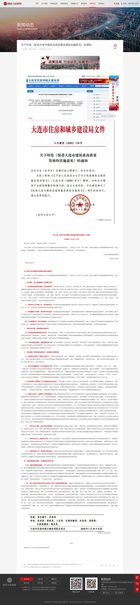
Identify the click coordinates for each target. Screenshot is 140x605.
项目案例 (84, 3)
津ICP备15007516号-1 (76, 602)
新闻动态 (93, 3)
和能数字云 (74, 3)
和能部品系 (54, 3)
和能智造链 (64, 3)
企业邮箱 (119, 592)
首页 (37, 3)
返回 (119, 28)
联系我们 (101, 3)
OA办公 (106, 592)
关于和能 (44, 3)
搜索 (116, 4)
